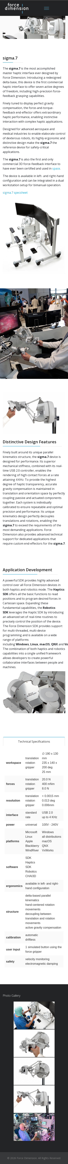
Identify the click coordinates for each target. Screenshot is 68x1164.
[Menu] (46, 8)
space (56, 168)
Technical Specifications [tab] (34, 741)
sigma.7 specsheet (15, 193)
